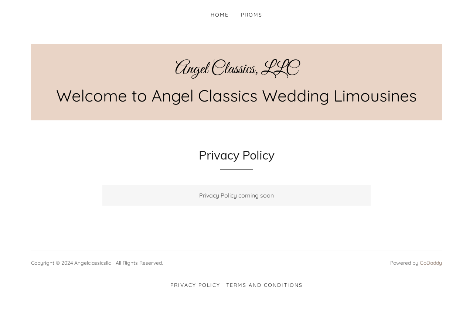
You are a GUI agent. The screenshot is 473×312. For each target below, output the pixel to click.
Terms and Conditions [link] (264, 285)
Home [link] (220, 14)
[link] (236, 71)
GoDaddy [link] (431, 263)
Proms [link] (251, 14)
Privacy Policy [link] (195, 285)
